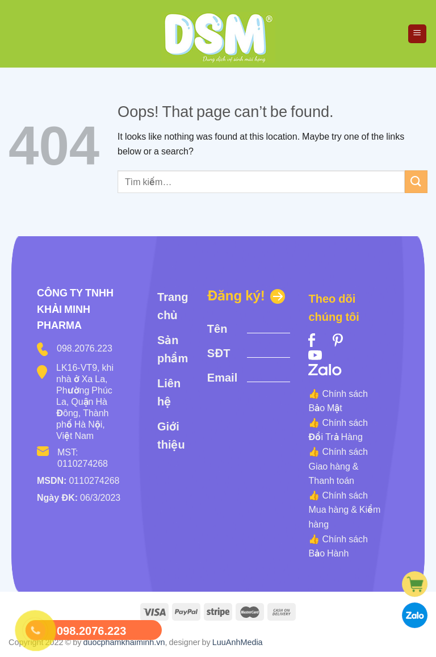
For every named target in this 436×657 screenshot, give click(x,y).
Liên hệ (169, 392)
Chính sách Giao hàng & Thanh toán (338, 466)
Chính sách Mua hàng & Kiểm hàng (344, 509)
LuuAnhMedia (237, 642)
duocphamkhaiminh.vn (124, 642)
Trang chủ (172, 306)
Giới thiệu (171, 435)
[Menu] (417, 33)
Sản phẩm (172, 349)
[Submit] (416, 181)
